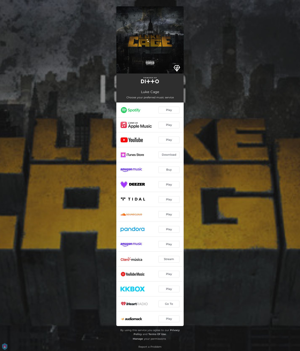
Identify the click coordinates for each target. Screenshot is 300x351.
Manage (138, 338)
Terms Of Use (157, 334)
